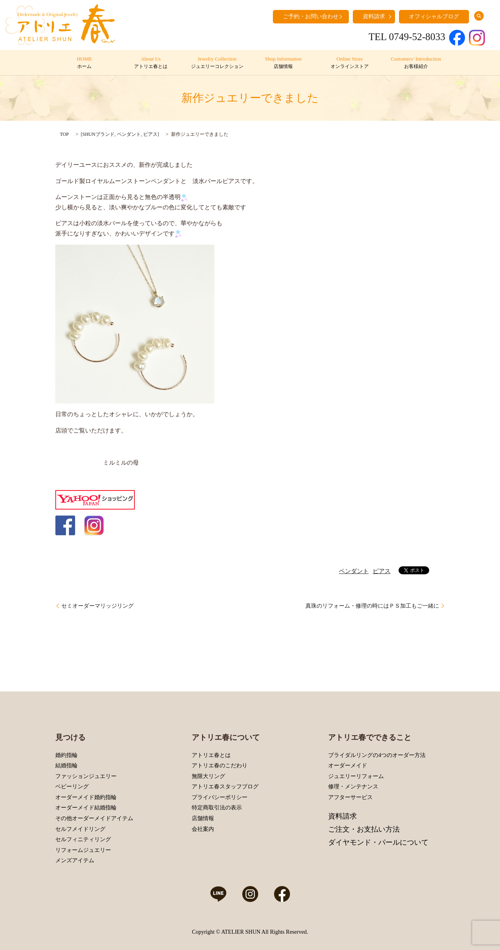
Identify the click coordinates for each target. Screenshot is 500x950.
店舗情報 (203, 818)
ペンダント (129, 134)
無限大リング (208, 776)
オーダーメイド (347, 765)
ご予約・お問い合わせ (311, 16)
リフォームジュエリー (83, 850)
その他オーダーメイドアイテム (94, 818)
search (479, 16)
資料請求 (374, 16)
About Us (150, 63)
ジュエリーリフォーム (356, 776)
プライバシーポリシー (219, 797)
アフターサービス (350, 797)
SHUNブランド (98, 134)
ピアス (150, 134)
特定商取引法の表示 (217, 808)
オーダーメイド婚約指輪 (86, 797)
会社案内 (203, 829)
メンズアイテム (74, 860)
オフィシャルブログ (434, 16)
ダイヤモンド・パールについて (378, 842)
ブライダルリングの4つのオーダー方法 (377, 755)
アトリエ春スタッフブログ (225, 787)
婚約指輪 (66, 755)
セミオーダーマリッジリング (97, 606)
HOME (84, 63)
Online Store (349, 63)
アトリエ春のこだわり (219, 765)
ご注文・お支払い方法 (364, 829)
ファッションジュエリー (86, 776)
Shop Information (283, 63)
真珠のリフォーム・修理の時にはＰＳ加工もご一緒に (372, 606)
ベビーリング (72, 787)
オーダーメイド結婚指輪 (86, 808)
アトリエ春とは (211, 755)
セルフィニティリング (83, 839)
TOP (64, 134)
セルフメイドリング (80, 829)
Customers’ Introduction (415, 63)
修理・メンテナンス (353, 787)
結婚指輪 (66, 765)
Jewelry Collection (216, 63)
